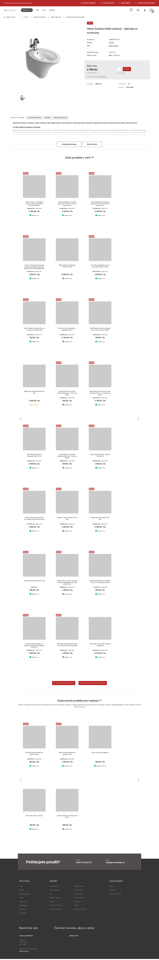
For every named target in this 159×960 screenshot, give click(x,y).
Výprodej (112, 887)
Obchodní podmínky (24, 895)
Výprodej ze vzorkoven (115, 895)
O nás (20, 887)
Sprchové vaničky (78, 895)
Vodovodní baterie (54, 891)
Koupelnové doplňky (79, 898)
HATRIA (111, 42)
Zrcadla (76, 906)
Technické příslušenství (55, 910)
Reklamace (22, 910)
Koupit (126, 69)
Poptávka (47, 117)
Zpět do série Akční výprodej (64, 684)
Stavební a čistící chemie (56, 906)
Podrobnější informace (69, 144)
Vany (50, 895)
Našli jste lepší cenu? (60, 117)
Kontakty (21, 891)
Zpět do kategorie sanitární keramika (92, 684)
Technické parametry (34, 117)
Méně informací (92, 144)
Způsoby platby (23, 906)
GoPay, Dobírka (101, 77)
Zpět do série (9, 17)
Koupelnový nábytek (54, 898)
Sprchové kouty (78, 891)
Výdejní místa (22, 902)
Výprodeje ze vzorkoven (80, 910)
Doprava (21, 898)
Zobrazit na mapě (24, 952)
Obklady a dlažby (53, 887)
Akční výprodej (55, 17)
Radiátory (52, 902)
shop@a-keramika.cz (118, 705)
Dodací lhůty (22, 914)
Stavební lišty (77, 902)
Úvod (25, 17)
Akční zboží (113, 891)
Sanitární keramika (38, 17)
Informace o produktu (17, 117)
